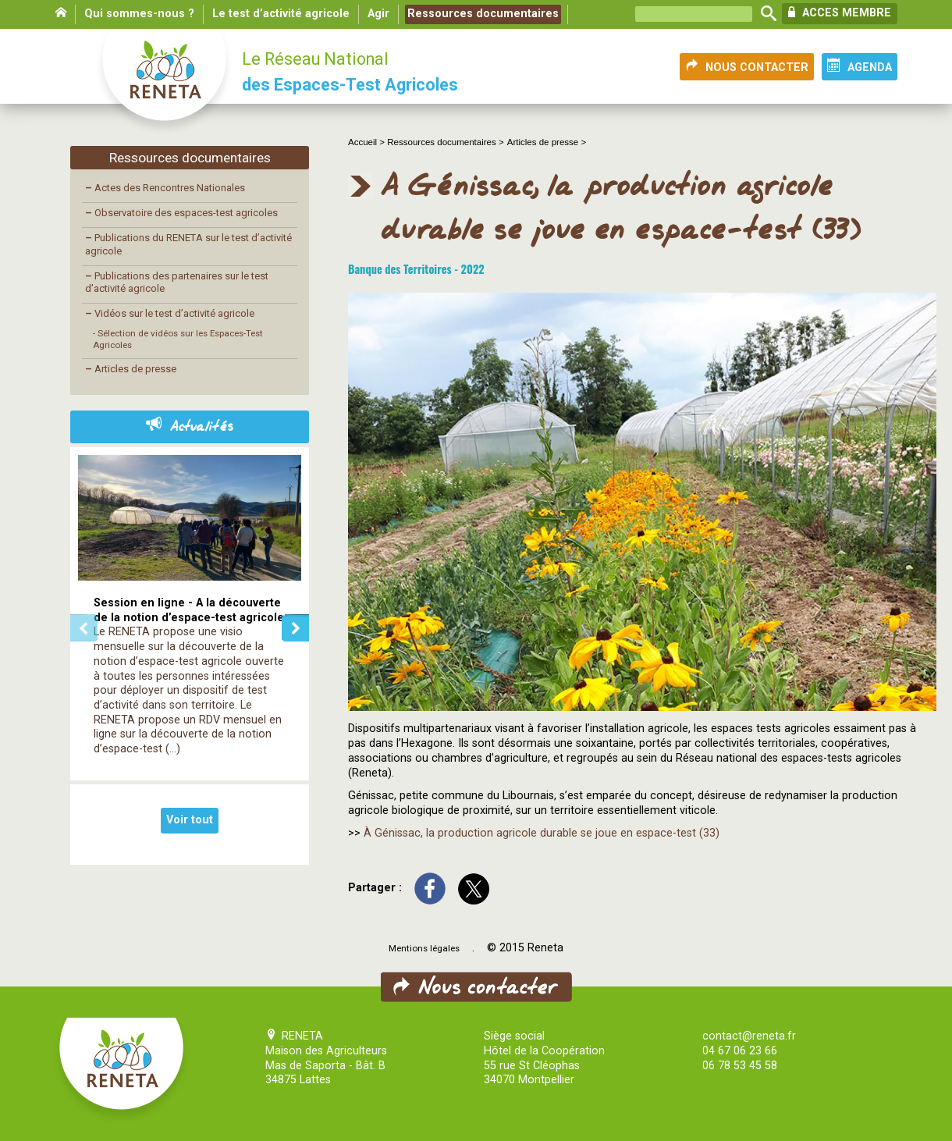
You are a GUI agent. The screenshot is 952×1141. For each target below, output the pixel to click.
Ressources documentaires (483, 13)
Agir (378, 13)
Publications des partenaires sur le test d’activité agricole (176, 282)
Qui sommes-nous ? (139, 13)
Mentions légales (424, 948)
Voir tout (189, 819)
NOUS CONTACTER (746, 66)
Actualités (189, 427)
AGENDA (859, 66)
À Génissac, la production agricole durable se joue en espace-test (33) (541, 833)
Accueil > (367, 142)
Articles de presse (130, 369)
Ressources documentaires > (445, 142)
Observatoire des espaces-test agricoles (181, 213)
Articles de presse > (546, 142)
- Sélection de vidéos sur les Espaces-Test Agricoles (178, 339)
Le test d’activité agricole (281, 13)
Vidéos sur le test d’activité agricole (169, 313)
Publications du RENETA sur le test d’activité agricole (188, 244)
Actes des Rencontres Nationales (165, 188)
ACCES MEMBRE (839, 12)
